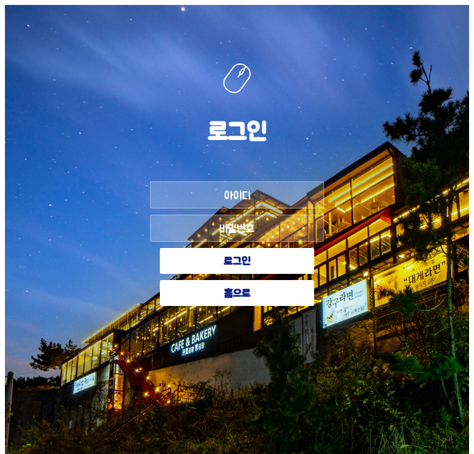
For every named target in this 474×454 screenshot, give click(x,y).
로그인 (237, 262)
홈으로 (237, 294)
